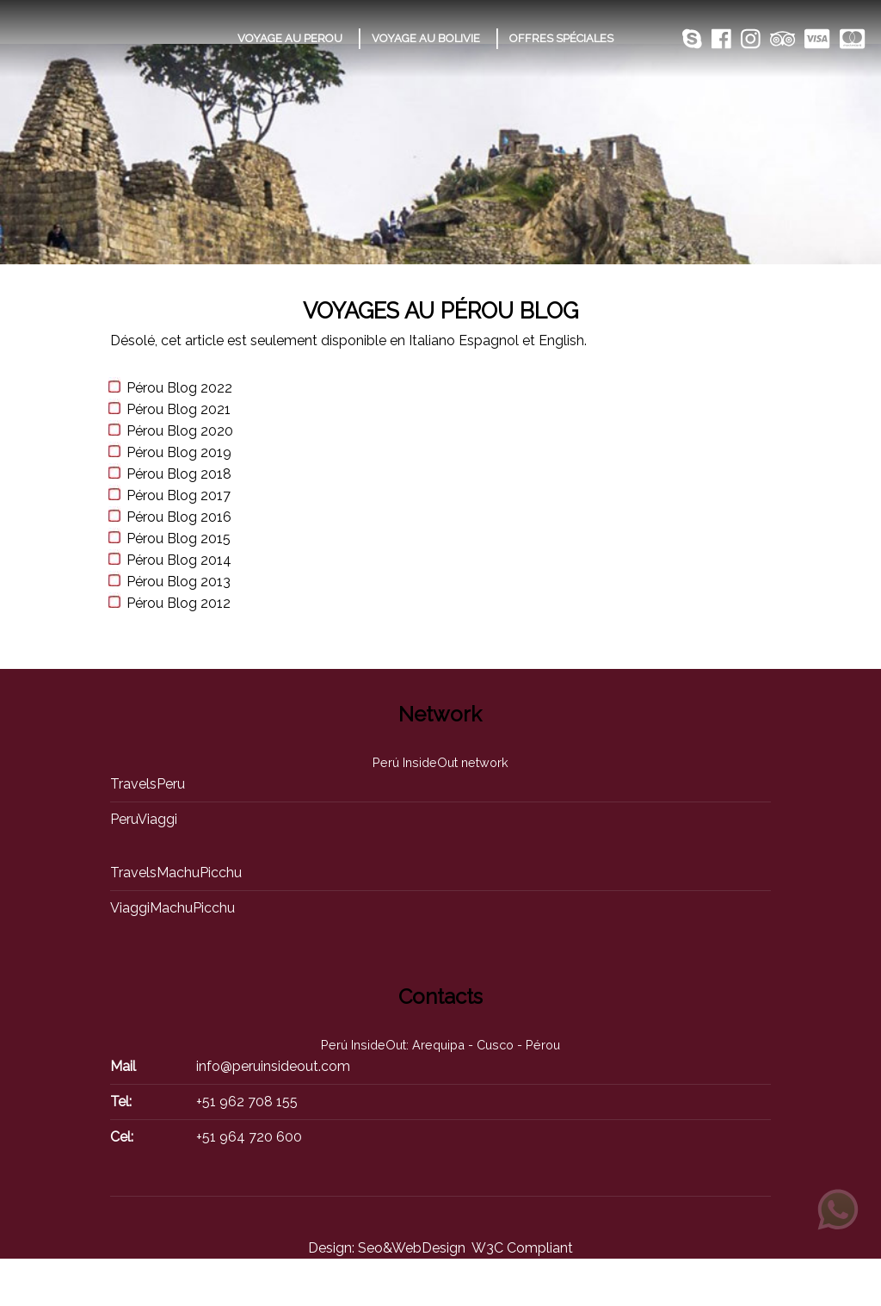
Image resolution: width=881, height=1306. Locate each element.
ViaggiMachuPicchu (172, 908)
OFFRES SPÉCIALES (561, 38)
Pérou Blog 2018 (178, 474)
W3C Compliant (522, 1248)
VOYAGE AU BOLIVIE (426, 38)
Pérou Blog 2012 (178, 603)
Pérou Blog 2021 (178, 409)
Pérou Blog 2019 (178, 452)
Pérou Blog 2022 (179, 388)
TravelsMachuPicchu (176, 872)
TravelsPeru (147, 784)
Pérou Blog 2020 (179, 431)
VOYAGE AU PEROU (289, 38)
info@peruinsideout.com (273, 1066)
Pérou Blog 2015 (178, 538)
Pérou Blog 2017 (178, 495)
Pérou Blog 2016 (178, 517)
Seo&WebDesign (411, 1248)
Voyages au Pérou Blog (440, 311)
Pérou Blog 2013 (178, 581)
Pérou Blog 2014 (178, 560)
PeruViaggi (143, 819)
